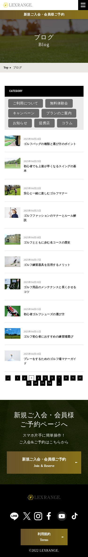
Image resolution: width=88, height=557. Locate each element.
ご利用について (25, 103)
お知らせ (20, 123)
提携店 (44, 123)
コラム (67, 123)
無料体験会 (59, 103)
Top (6, 67)
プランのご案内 (59, 113)
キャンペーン (24, 113)
